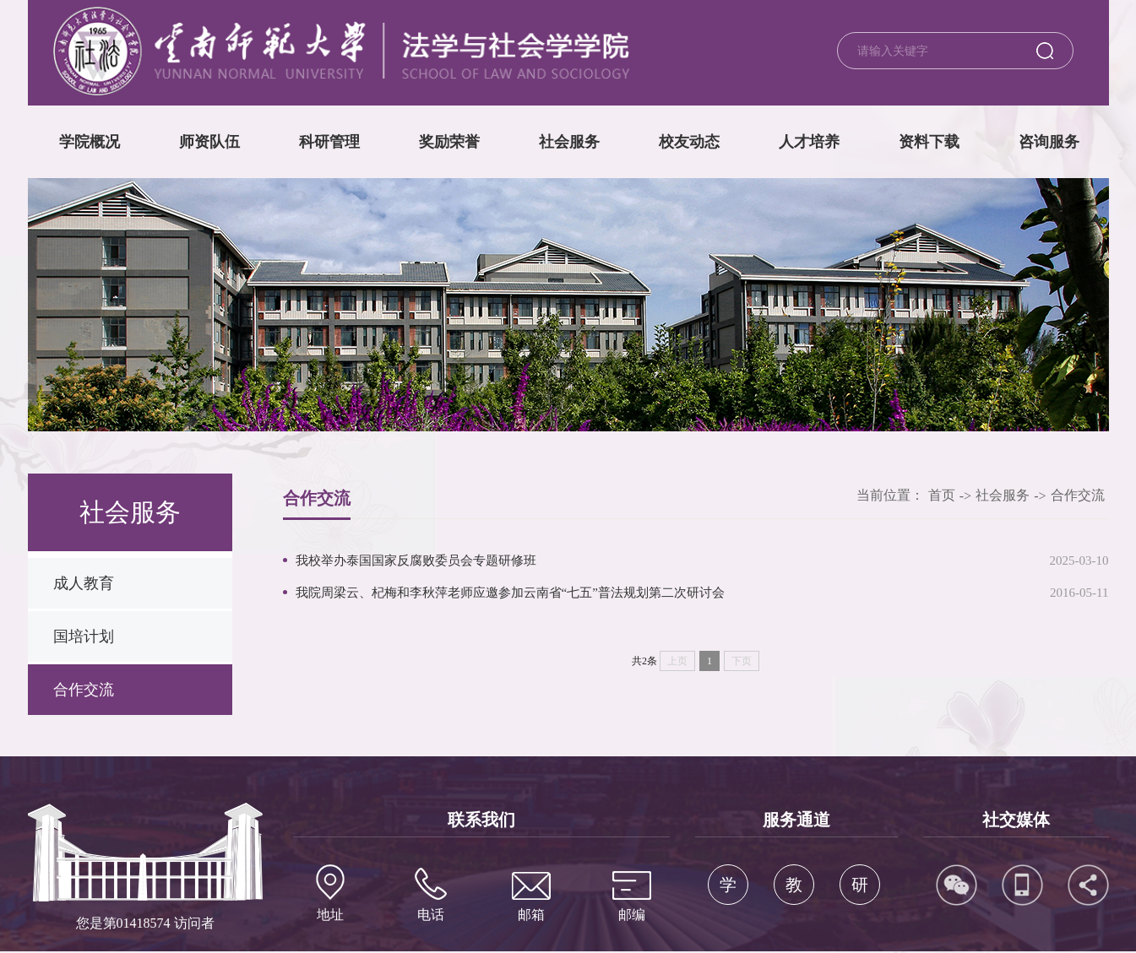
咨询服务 (1049, 141)
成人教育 (83, 583)
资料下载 (929, 141)
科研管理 (329, 141)
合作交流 (83, 689)
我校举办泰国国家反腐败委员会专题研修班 (416, 560)
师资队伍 (209, 141)
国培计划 (83, 636)
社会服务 (569, 141)
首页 (941, 495)
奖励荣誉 (449, 141)
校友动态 (689, 141)
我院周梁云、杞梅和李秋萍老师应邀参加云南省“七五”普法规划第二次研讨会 (510, 592)
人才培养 (809, 141)
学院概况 (89, 141)
